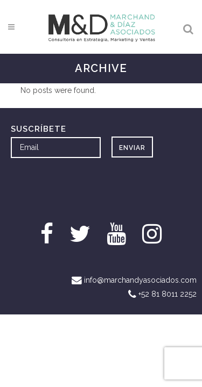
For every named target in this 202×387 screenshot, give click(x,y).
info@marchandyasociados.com (140, 280)
